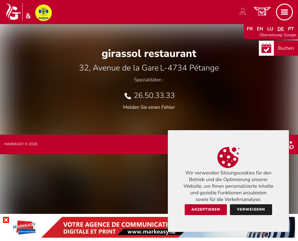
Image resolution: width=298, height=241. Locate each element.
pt (291, 29)
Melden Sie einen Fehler (149, 107)
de (281, 29)
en (260, 29)
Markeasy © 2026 (21, 144)
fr (250, 29)
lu (270, 29)
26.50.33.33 (154, 95)
